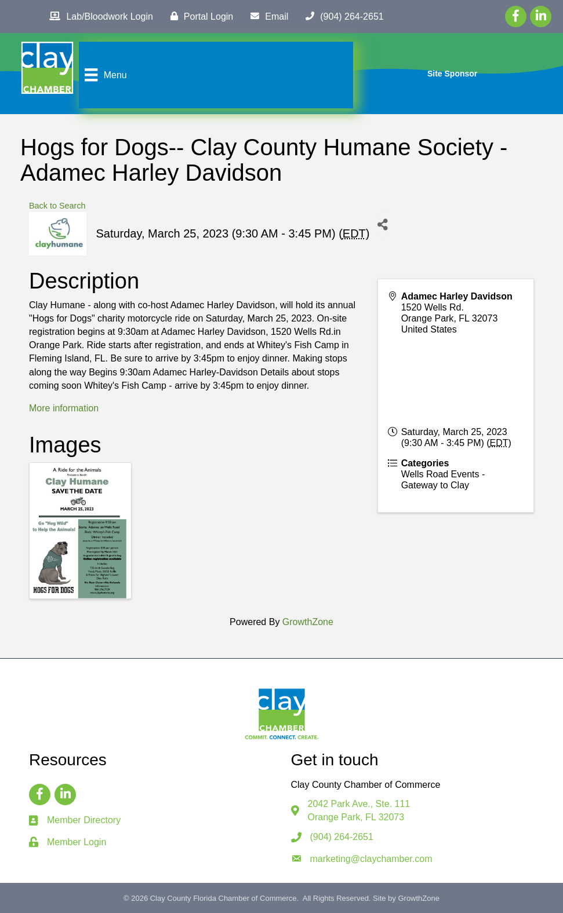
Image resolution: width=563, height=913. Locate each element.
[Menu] (104, 75)
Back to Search (57, 205)
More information (64, 408)
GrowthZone (307, 622)
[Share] (383, 225)
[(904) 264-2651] (341, 16)
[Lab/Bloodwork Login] (97, 16)
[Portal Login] (199, 16)
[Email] (266, 16)
